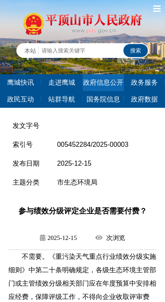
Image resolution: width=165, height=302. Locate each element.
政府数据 (144, 99)
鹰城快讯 (20, 82)
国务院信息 (103, 99)
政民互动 (20, 99)
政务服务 (144, 82)
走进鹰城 (61, 82)
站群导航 (61, 99)
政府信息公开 (103, 82)
